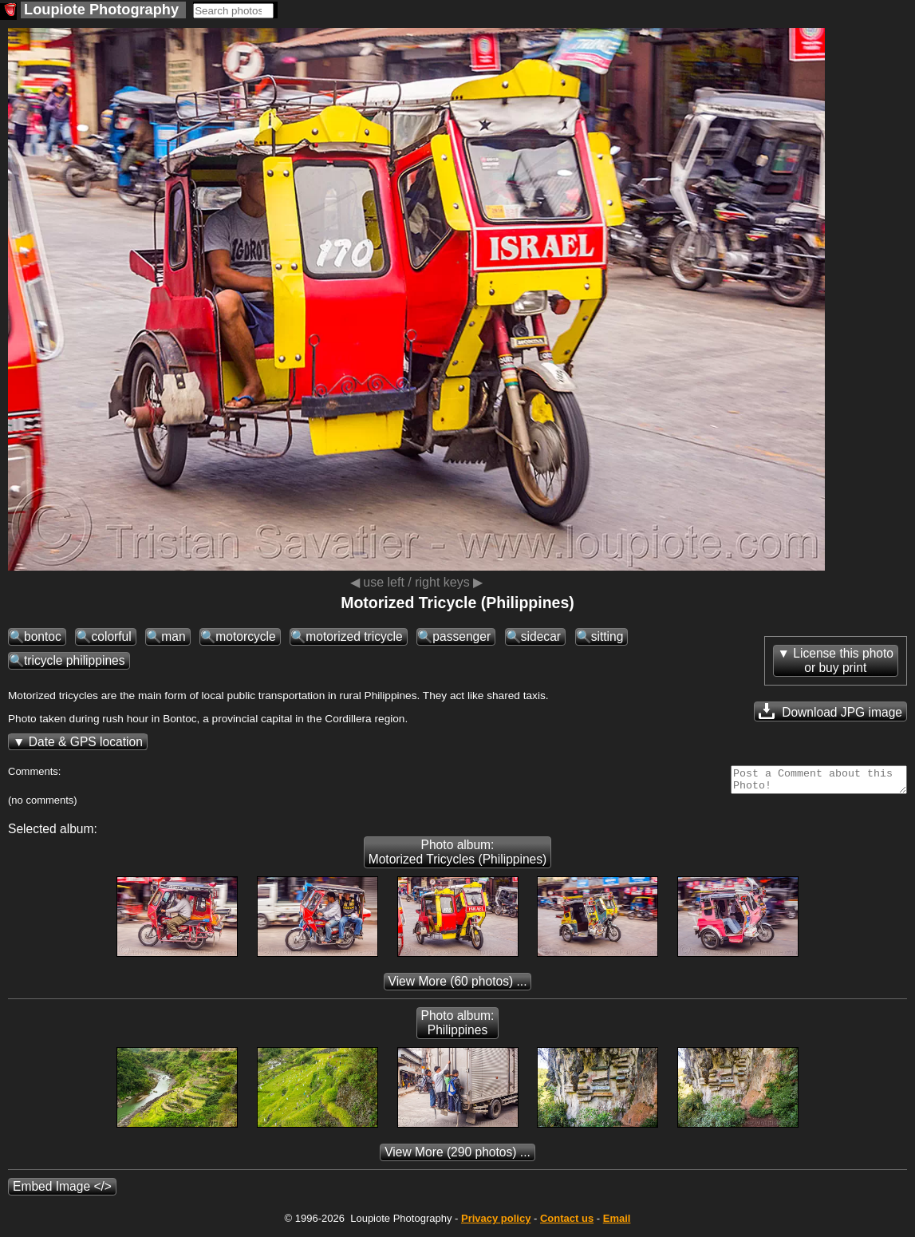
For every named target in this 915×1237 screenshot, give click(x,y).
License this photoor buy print (843, 660)
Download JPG (830, 711)
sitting (607, 636)
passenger (461, 636)
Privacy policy (495, 1223)
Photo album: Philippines (458, 1027)
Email (617, 1223)
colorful (111, 636)
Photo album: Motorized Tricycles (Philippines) (458, 857)
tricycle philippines (74, 660)
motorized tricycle (354, 636)
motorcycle (245, 636)
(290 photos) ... (457, 1157)
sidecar (541, 636)
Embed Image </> (62, 1191)
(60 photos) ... (457, 986)
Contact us (567, 1223)
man (173, 636)
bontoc (42, 636)
